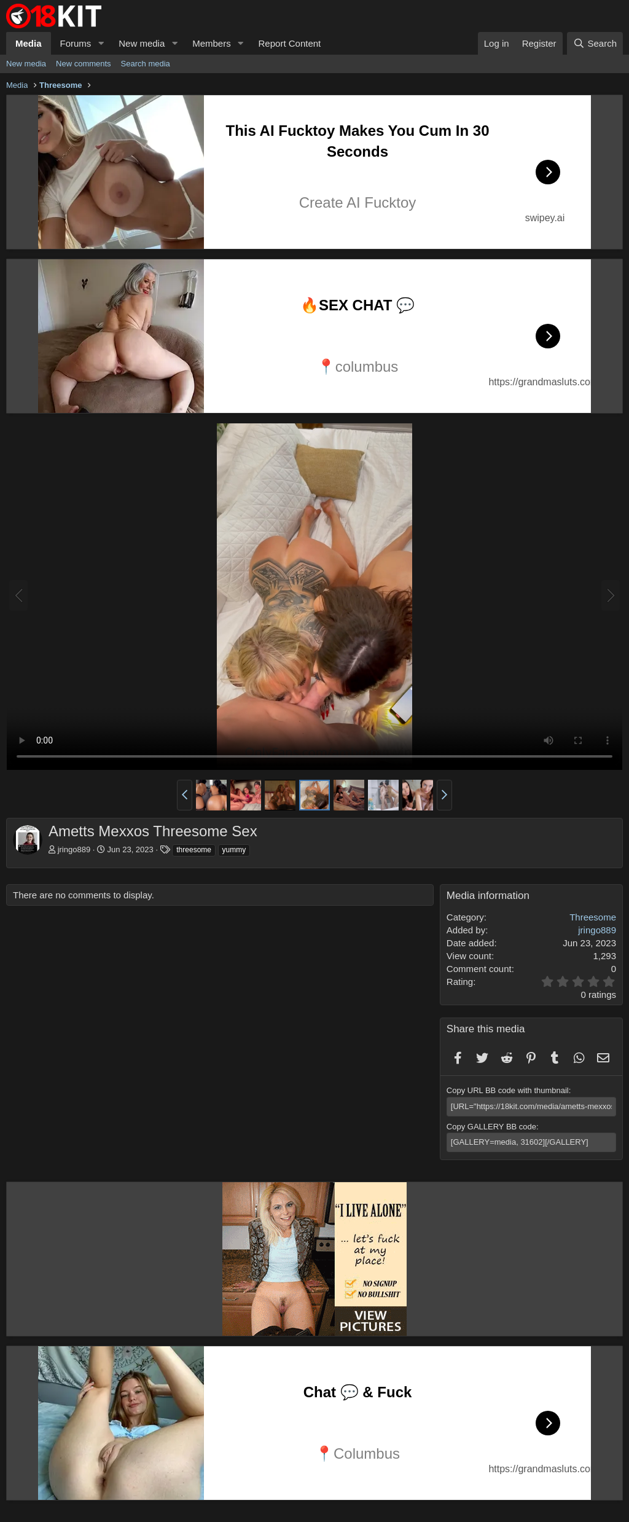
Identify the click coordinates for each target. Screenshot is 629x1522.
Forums (76, 43)
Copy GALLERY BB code (491, 1126)
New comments (83, 63)
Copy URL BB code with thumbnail (508, 1090)
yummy (234, 849)
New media (142, 43)
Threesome (592, 917)
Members (211, 43)
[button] (100, 43)
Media (28, 43)
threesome (193, 849)
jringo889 (74, 849)
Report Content (290, 43)
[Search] (595, 43)
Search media (145, 63)
